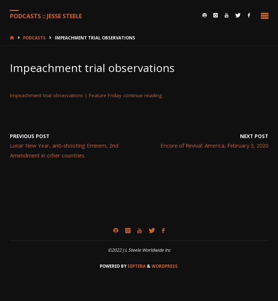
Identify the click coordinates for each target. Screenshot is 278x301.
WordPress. (165, 266)
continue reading (142, 95)
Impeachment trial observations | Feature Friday (66, 95)
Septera (136, 266)
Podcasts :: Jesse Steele (46, 16)
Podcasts (34, 38)
